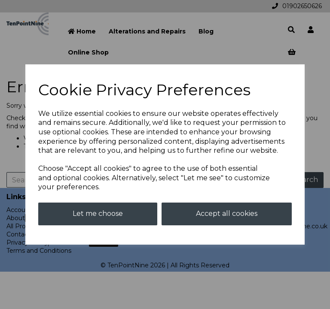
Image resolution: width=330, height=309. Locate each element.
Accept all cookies (226, 213)
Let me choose (98, 213)
